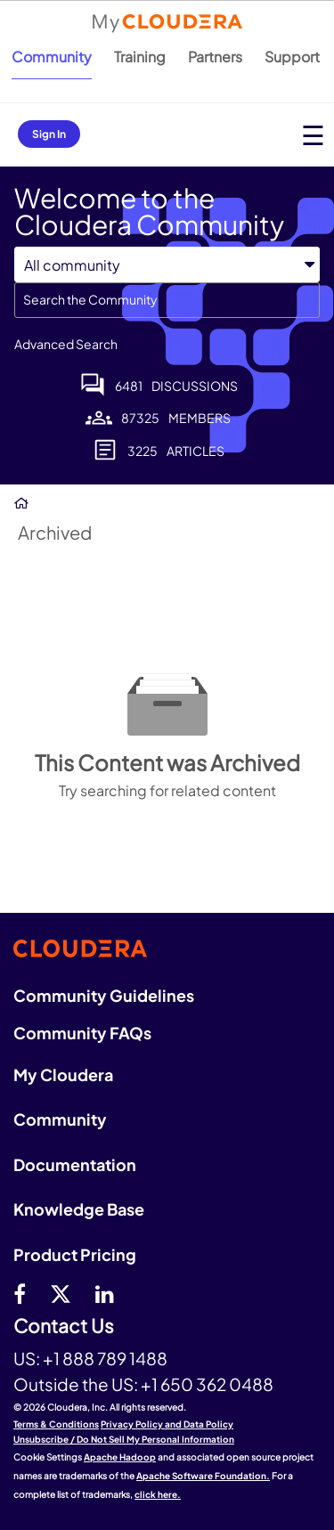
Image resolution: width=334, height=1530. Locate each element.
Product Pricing (74, 1254)
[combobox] (167, 300)
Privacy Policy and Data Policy (167, 1424)
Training (140, 56)
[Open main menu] (313, 135)
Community (52, 56)
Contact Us (63, 1326)
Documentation (74, 1164)
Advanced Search (66, 344)
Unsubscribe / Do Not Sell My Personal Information (123, 1439)
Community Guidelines (103, 995)
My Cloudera (63, 1074)
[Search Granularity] (167, 265)
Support (292, 56)
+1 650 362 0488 (207, 1384)
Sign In (49, 134)
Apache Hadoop (120, 1457)
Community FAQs (82, 1032)
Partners (215, 56)
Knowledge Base (78, 1209)
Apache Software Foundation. (203, 1475)
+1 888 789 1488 (105, 1358)
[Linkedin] (104, 1293)
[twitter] (60, 1293)
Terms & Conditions (56, 1424)
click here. (157, 1494)
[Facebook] (19, 1293)
